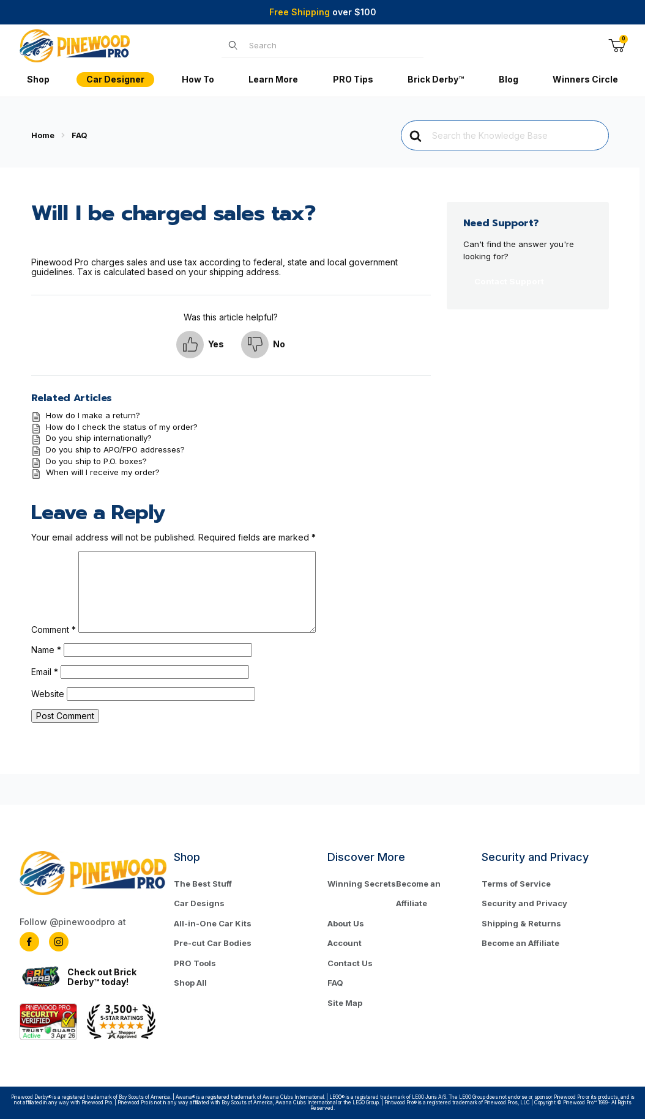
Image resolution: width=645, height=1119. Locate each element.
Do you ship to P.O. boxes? (96, 461)
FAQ (335, 983)
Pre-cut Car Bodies (213, 943)
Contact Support (509, 281)
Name (46, 649)
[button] (200, 344)
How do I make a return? (93, 415)
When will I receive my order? (103, 472)
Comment (53, 629)
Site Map (344, 1003)
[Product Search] (332, 45)
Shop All (190, 983)
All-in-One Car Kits (213, 923)
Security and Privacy (524, 903)
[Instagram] (59, 941)
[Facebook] (29, 941)
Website (47, 694)
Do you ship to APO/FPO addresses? (115, 449)
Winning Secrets (361, 883)
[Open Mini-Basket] (616, 45)
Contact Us (350, 963)
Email (44, 672)
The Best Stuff (203, 883)
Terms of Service (516, 883)
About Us (345, 923)
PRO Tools (195, 963)
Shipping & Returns (521, 923)
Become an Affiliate (418, 894)
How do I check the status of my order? (122, 427)
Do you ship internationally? (99, 438)
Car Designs (199, 903)
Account (344, 943)
